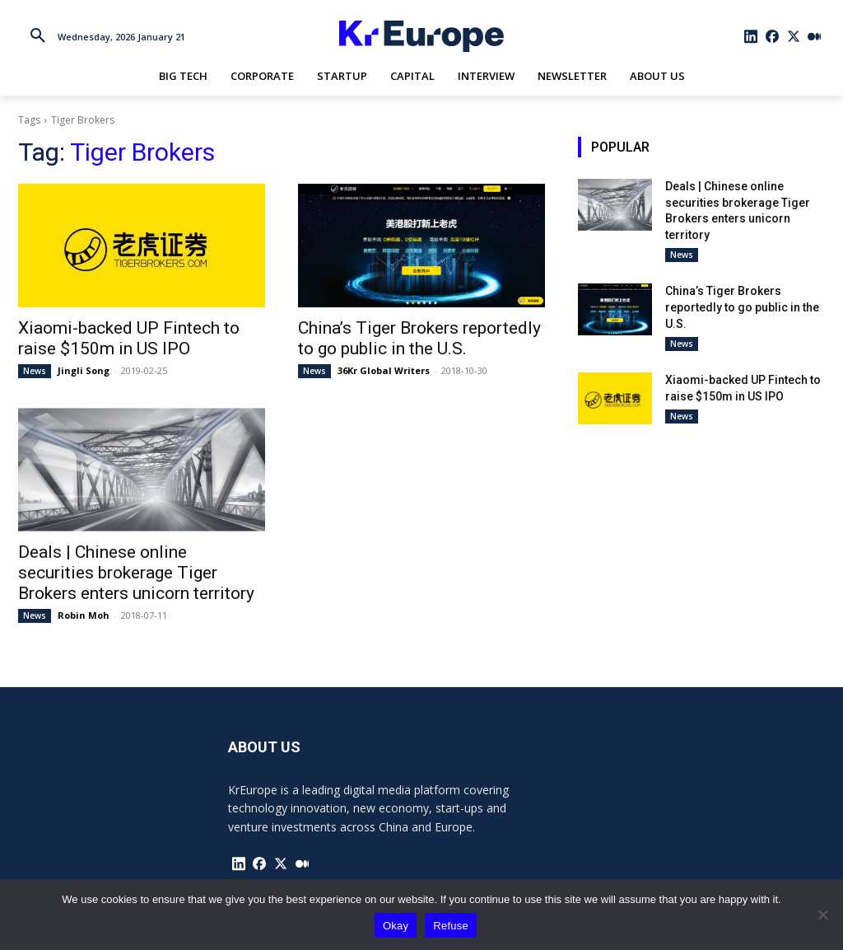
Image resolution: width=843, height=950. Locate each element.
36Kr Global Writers (384, 370)
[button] (38, 36)
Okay (395, 926)
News (34, 371)
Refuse (450, 926)
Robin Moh (83, 615)
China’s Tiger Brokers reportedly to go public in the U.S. (419, 338)
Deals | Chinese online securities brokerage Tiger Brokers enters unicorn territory (136, 572)
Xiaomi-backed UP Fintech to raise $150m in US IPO (129, 338)
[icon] (751, 36)
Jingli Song (83, 370)
